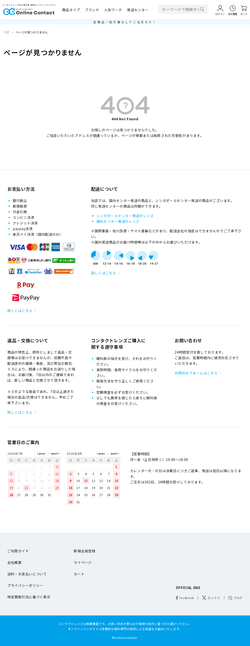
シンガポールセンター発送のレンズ (125, 215)
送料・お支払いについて (27, 573)
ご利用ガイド (18, 550)
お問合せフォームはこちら (196, 372)
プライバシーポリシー (25, 585)
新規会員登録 (84, 550)
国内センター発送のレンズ (117, 221)
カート (79, 573)
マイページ (83, 562)
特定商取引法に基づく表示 (28, 596)
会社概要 (14, 562)
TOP (7, 32)
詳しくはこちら (19, 310)
